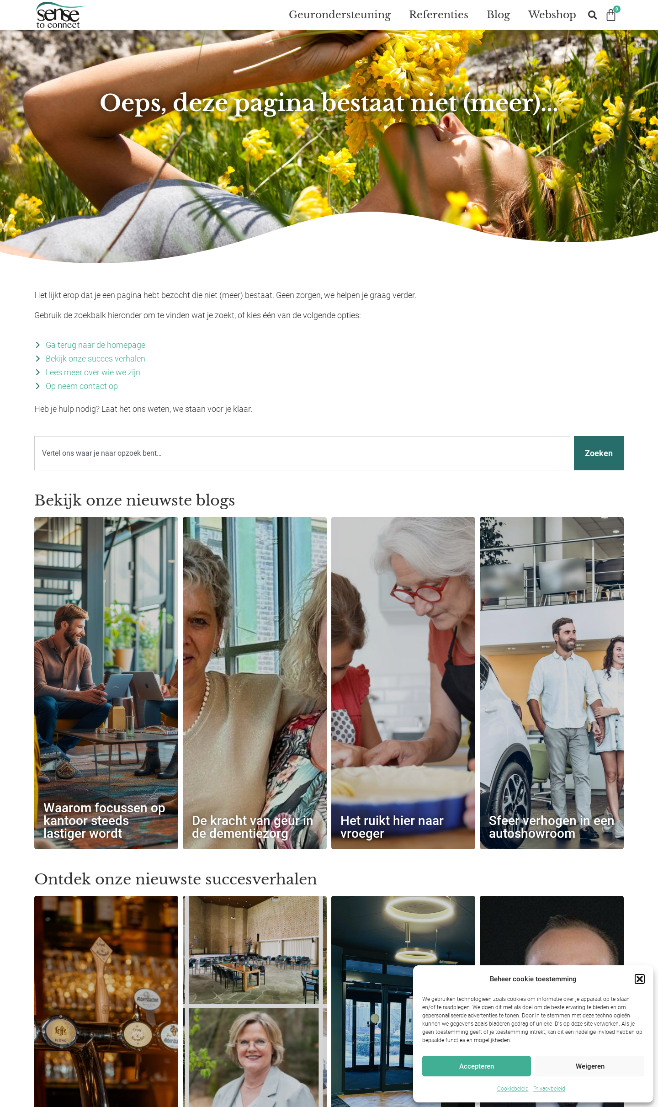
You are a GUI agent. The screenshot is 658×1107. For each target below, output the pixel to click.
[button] (639, 979)
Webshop (552, 15)
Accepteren (476, 1066)
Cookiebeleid (513, 1089)
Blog (498, 15)
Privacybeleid (549, 1089)
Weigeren (590, 1066)
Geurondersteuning (340, 15)
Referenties (438, 15)
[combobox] (302, 462)
